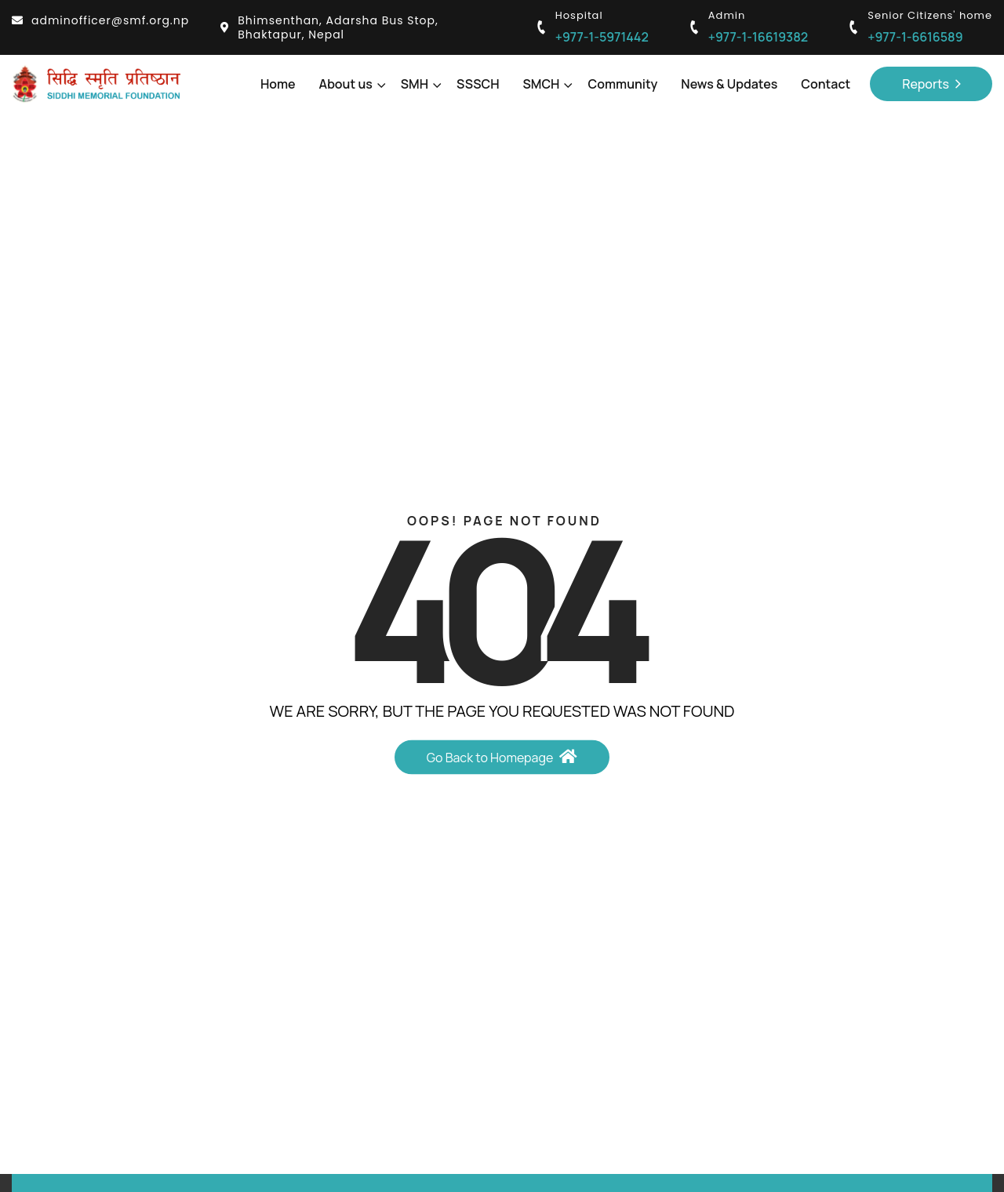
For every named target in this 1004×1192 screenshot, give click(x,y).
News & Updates (729, 84)
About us (348, 84)
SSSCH (478, 84)
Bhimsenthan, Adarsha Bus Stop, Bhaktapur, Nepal (329, 27)
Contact (825, 84)
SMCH (544, 84)
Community (622, 84)
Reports (931, 84)
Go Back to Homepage (502, 756)
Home (278, 84)
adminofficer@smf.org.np (100, 20)
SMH (417, 84)
